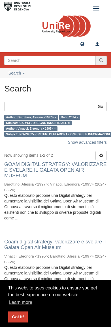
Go (100, 106)
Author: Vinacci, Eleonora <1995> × (31, 128)
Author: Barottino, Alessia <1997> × (31, 117)
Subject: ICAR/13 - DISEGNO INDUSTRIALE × (38, 123)
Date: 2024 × (69, 117)
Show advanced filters (87, 142)
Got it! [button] (18, 317)
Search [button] (16, 73)
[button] (82, 44)
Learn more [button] (20, 302)
